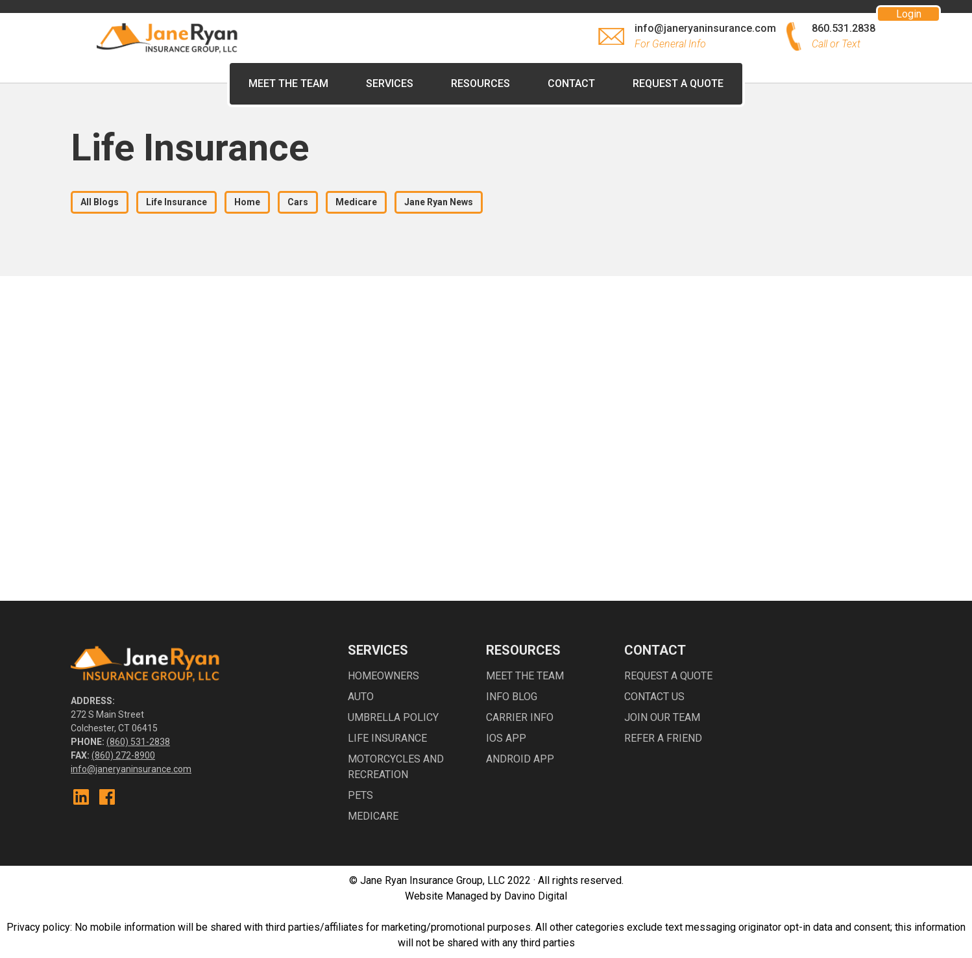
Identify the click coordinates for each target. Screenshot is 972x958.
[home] (168, 36)
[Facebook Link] (107, 797)
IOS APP (506, 738)
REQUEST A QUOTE (678, 83)
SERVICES (389, 83)
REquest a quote (668, 676)
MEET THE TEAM (288, 83)
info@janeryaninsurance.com (131, 769)
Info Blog (511, 696)
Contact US (654, 696)
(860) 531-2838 (138, 742)
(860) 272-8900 (123, 755)
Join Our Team (662, 717)
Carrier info (519, 717)
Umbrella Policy (393, 717)
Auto (361, 696)
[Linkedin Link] (81, 797)
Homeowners (383, 676)
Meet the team (525, 676)
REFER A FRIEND (663, 738)
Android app (520, 759)
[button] (480, 84)
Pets (360, 795)
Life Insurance (387, 738)
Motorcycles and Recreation (396, 767)
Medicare (373, 816)
